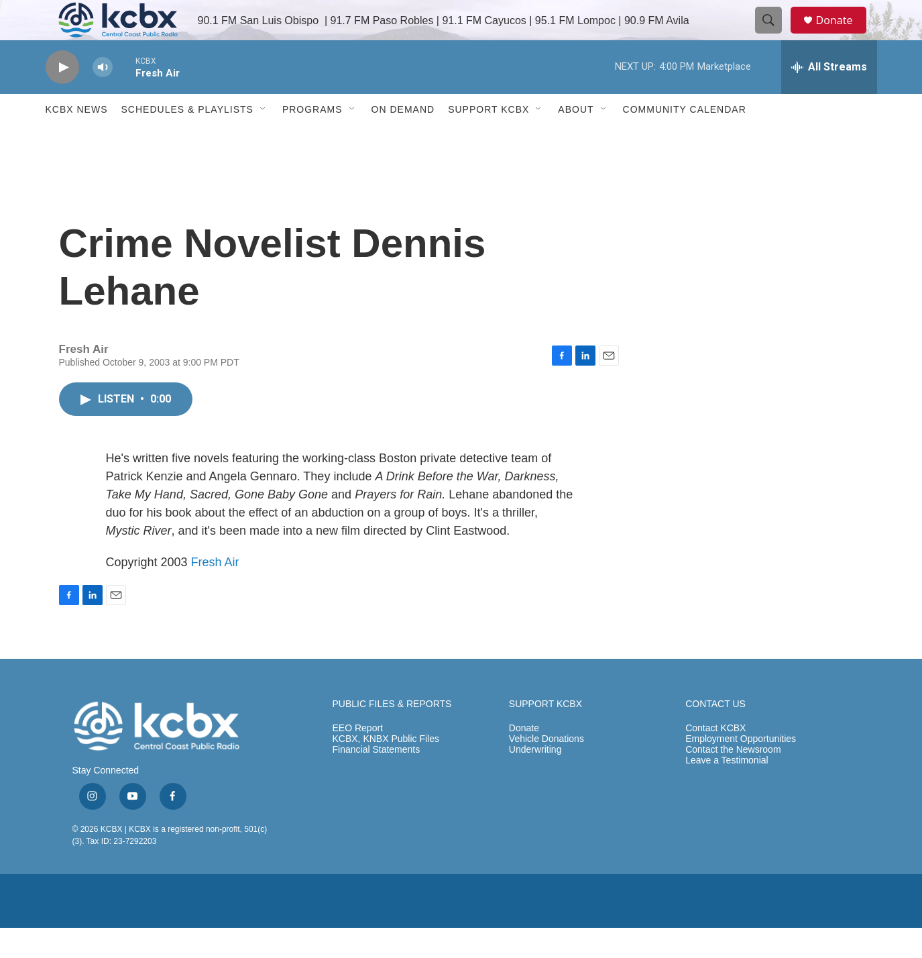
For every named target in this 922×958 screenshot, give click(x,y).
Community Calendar (684, 139)
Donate (843, 35)
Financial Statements (376, 780)
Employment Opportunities (740, 769)
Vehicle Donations (546, 769)
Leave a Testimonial (726, 791)
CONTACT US (715, 734)
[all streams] (829, 97)
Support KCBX (488, 139)
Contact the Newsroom (733, 780)
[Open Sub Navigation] (263, 139)
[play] (62, 97)
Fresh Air (215, 592)
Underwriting (535, 780)
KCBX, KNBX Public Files (386, 769)
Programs (312, 139)
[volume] (102, 98)
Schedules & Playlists (187, 139)
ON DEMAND (403, 139)
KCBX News (77, 139)
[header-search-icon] (775, 35)
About (575, 139)
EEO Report (358, 758)
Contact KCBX (715, 758)
